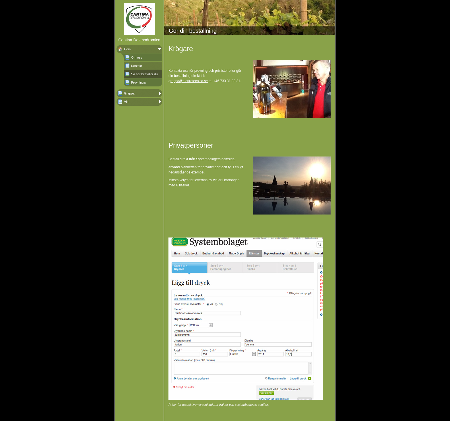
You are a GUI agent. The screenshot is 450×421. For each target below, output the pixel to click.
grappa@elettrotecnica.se (188, 81)
